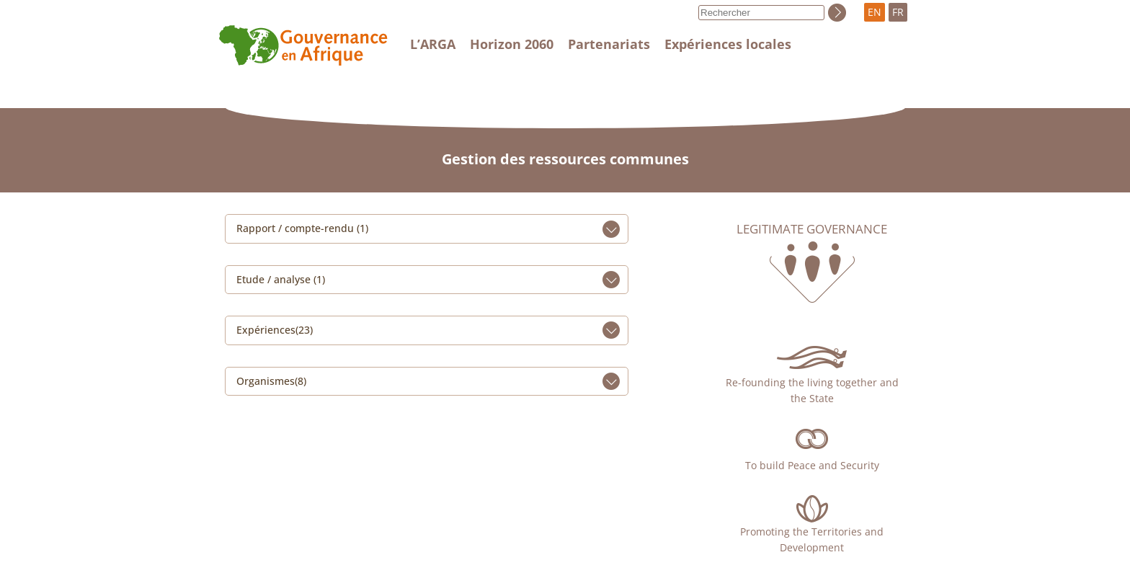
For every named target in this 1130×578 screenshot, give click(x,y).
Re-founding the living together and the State (812, 390)
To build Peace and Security (812, 465)
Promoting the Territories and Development (812, 539)
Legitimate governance (812, 229)
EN (874, 12)
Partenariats (609, 44)
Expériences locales (727, 44)
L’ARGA (432, 44)
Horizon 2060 (511, 44)
